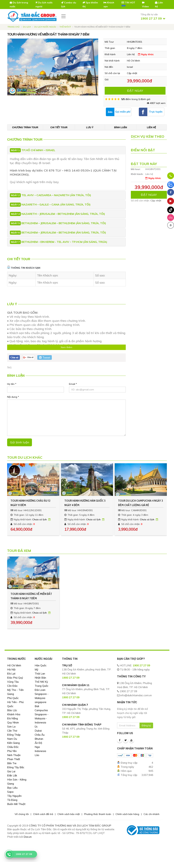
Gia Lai (11, 771)
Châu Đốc (13, 747)
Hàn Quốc (41, 665)
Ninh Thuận (14, 755)
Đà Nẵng (12, 718)
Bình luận (120, 127)
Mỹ (36, 669)
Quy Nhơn (13, 722)
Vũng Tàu (13, 681)
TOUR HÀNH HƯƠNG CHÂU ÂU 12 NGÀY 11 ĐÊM (30, 503)
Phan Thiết (13, 759)
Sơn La (11, 726)
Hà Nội (11, 669)
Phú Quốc (13, 698)
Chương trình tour (25, 127)
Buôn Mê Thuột (16, 804)
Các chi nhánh (151, 814)
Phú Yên (12, 751)
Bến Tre (11, 763)
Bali (37, 706)
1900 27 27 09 (141, 665)
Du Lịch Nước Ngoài (45, 26)
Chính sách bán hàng (127, 814)
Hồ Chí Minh (14, 665)
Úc (36, 726)
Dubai (38, 730)
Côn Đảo (12, 685)
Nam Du (12, 738)
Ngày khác (146, 54)
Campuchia (41, 710)
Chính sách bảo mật (68, 814)
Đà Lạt (11, 673)
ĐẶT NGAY (135, 91)
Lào (37, 755)
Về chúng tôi (22, 814)
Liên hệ (151, 127)
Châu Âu (40, 734)
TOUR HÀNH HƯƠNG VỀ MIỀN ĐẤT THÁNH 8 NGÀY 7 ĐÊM (31, 596)
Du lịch (27, 26)
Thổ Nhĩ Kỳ (65, 26)
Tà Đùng (12, 800)
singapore (40, 702)
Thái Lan (40, 673)
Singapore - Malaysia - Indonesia (41, 718)
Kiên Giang (13, 742)
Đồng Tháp (14, 734)
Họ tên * (11, 383)
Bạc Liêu (12, 787)
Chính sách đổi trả (43, 814)
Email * (73, 383)
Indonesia (40, 751)
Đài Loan (40, 690)
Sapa (10, 791)
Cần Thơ (12, 730)
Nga (37, 747)
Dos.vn (28, 836)
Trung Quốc (41, 685)
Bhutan (39, 738)
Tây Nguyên (14, 795)
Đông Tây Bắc (15, 767)
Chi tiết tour (58, 127)
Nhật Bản (40, 677)
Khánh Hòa (13, 714)
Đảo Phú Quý (15, 677)
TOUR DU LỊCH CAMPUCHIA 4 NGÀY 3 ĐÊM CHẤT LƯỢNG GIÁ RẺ (140, 503)
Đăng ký (146, 725)
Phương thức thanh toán (97, 814)
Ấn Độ (38, 742)
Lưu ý (89, 127)
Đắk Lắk (12, 775)
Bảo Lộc (12, 710)
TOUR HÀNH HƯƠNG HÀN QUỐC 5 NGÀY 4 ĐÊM (85, 503)
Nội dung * (13, 396)
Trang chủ (13, 26)
